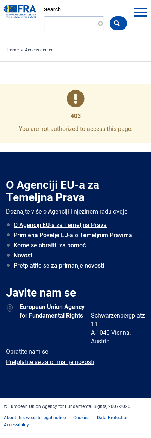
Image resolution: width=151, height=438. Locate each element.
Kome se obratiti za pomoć (50, 245)
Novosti (24, 255)
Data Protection (113, 417)
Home (12, 50)
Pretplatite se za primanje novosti (59, 265)
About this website (22, 417)
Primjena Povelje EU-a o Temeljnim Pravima (73, 235)
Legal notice (53, 417)
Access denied (39, 50)
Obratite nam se (27, 351)
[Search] (74, 23)
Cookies (81, 417)
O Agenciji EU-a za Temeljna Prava (60, 225)
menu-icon (140, 12)
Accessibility (16, 424)
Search (52, 9)
